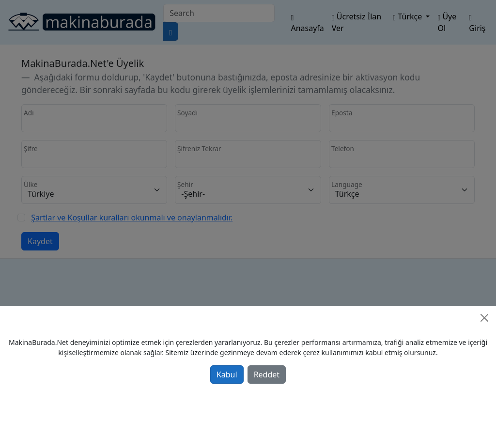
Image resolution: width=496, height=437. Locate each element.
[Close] (484, 318)
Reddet (266, 374)
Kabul (227, 374)
